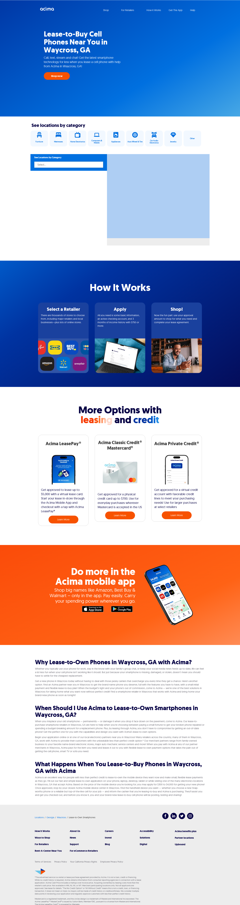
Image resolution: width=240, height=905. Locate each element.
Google (123, 610)
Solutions (145, 837)
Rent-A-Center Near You (48, 850)
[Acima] (40, 871)
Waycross (61, 817)
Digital (143, 844)
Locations (39, 817)
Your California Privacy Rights (83, 861)
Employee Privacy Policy (111, 861)
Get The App (175, 10)
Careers (109, 831)
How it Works (153, 10)
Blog (107, 844)
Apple (94, 610)
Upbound (180, 844)
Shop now (56, 76)
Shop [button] (106, 10)
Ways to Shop (42, 837)
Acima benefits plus (185, 831)
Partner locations (184, 837)
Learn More (63, 519)
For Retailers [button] (128, 10)
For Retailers (42, 844)
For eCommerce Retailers (84, 850)
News (73, 837)
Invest (108, 837)
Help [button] (193, 10)
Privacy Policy (60, 861)
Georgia (50, 817)
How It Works (42, 831)
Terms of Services (43, 861)
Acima (47, 10)
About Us (75, 831)
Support (74, 844)
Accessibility (147, 831)
